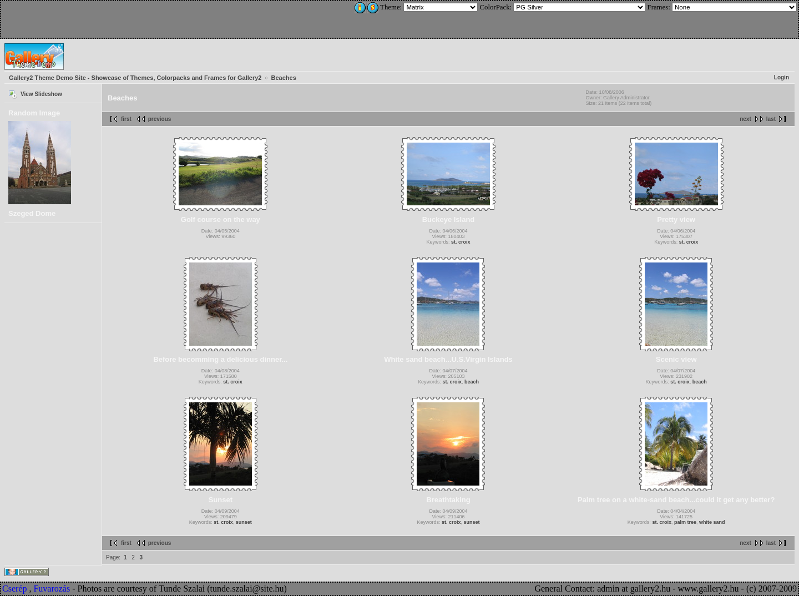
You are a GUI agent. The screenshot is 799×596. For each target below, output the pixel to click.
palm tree (685, 522)
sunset (244, 522)
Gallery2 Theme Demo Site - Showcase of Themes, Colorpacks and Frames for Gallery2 (135, 77)
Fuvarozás (51, 588)
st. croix (461, 242)
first (126, 119)
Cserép (14, 588)
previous (159, 119)
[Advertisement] (76, 17)
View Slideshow (41, 94)
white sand (712, 522)
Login (781, 77)
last (771, 119)
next (745, 119)
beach (471, 382)
